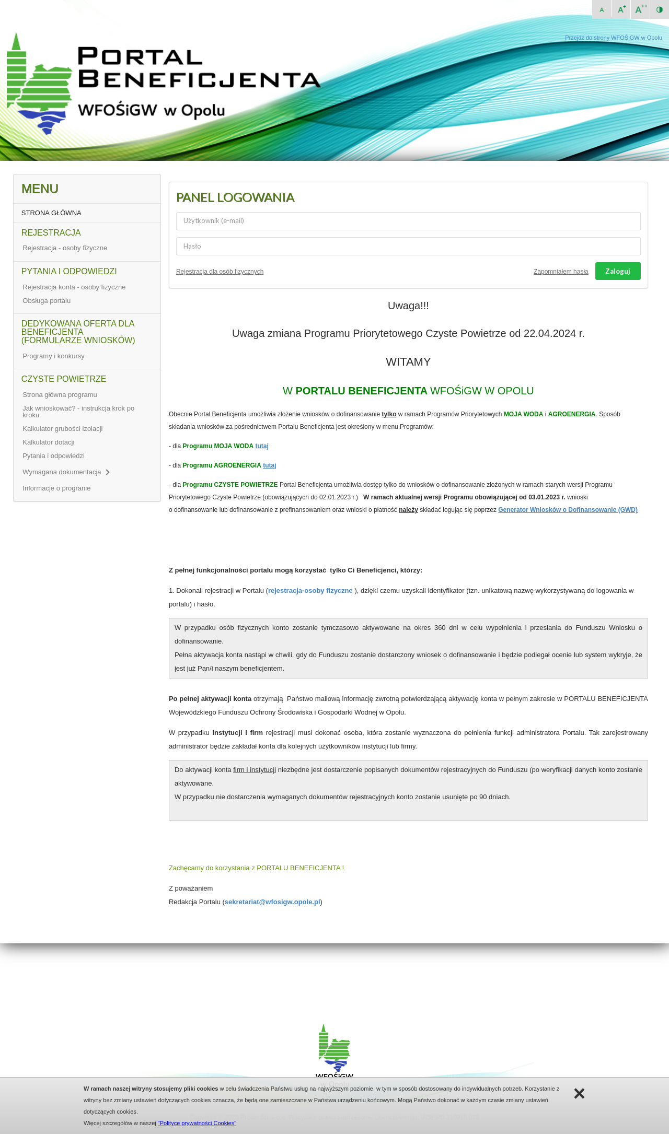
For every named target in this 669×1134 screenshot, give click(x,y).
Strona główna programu (59, 395)
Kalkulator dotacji (48, 442)
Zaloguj (617, 271)
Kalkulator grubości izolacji (62, 428)
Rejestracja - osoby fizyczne (64, 248)
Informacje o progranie (56, 488)
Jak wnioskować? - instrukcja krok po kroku (78, 411)
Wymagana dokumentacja (65, 472)
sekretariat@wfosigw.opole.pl (272, 902)
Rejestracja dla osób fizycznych (219, 271)
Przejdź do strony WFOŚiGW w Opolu (613, 37)
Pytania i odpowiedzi (53, 456)
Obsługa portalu (46, 301)
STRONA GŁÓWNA (51, 213)
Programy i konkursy (53, 356)
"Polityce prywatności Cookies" (197, 1123)
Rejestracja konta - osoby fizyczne (73, 287)
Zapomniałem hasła (561, 271)
